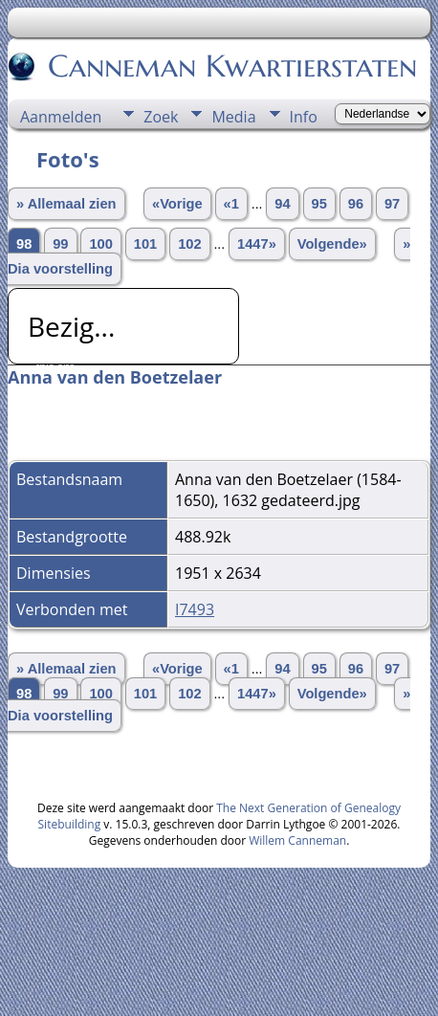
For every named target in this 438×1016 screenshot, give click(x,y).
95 (319, 203)
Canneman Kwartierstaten (231, 66)
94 (282, 203)
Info (304, 116)
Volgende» (332, 244)
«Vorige (177, 203)
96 (355, 203)
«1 (231, 203)
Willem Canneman (297, 840)
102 (189, 244)
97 (392, 203)
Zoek (160, 116)
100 (100, 244)
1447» (256, 244)
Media (233, 116)
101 (145, 244)
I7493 (194, 609)
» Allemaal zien (66, 203)
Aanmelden (60, 116)
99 (60, 244)
